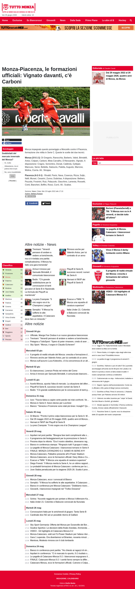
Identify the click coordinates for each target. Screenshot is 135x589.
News (34, 191)
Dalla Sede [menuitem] (75, 20)
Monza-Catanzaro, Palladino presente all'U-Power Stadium (57, 454)
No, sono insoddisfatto (13, 172)
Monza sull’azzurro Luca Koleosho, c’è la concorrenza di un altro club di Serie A (66, 361)
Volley (96, 245)
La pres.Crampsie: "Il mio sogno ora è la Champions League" (42, 302)
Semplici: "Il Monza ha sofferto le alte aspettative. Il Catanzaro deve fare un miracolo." (69, 483)
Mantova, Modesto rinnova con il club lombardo (52, 540)
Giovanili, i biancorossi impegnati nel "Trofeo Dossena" (55, 489)
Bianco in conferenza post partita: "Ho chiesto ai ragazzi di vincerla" (61, 550)
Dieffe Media (70, 583)
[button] (12, 176)
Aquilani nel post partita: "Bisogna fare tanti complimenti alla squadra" (62, 435)
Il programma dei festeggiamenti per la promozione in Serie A (58, 438)
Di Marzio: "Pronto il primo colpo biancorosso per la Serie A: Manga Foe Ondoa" (67, 416)
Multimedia (98, 287)
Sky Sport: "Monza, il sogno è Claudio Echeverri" (52, 345)
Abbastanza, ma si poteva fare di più (11, 167)
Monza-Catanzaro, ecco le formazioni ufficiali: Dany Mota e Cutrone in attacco (66, 457)
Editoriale (97, 68)
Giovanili (97, 266)
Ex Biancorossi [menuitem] (34, 20)
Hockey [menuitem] (122, 20)
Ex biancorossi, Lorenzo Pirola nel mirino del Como (53, 371)
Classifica (7, 265)
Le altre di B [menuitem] (108, 20)
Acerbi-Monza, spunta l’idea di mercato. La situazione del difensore (61, 384)
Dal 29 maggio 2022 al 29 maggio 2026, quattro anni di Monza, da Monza (64, 419)
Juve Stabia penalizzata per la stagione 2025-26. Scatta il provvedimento (63, 469)
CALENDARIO (73, 579)
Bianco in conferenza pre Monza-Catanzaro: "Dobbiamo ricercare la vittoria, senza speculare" (73, 486)
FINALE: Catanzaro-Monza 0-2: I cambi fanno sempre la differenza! (61, 560)
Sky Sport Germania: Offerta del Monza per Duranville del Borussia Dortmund (66, 525)
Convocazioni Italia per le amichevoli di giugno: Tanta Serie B (58, 512)
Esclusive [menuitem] (17, 20)
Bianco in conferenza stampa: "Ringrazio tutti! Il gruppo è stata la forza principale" (67, 445)
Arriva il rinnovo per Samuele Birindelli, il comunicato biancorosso (43, 272)
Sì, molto (8, 163)
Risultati (12, 181)
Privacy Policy (75, 574)
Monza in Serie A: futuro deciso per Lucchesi (50, 403)
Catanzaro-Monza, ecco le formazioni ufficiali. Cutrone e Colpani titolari (63, 563)
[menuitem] (131, 20)
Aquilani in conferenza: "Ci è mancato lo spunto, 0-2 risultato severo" (61, 553)
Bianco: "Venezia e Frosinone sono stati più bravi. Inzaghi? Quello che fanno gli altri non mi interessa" (77, 406)
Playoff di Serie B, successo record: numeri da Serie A (78, 272)
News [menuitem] (62, 20)
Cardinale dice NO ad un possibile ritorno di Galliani (54, 515)
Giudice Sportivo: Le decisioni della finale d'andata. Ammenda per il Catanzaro (66, 528)
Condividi (32, 203)
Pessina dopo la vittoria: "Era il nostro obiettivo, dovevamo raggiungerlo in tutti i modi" (69, 441)
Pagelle (96, 225)
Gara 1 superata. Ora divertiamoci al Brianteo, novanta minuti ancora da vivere (66, 537)
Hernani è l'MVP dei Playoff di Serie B (47, 422)
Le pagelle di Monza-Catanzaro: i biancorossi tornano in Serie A (59, 448)
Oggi (94, 163)
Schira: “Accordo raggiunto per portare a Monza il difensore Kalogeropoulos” (65, 499)
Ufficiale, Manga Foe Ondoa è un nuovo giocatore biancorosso (59, 335)
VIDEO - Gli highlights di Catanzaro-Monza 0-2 (51, 531)
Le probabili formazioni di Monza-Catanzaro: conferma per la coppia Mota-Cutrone (68, 466)
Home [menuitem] (5, 20)
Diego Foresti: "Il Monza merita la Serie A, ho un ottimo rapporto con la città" (65, 463)
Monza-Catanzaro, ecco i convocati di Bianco (51, 479)
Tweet (46, 203)
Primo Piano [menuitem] (91, 20)
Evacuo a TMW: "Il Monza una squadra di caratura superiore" (77, 302)
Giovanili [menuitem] (51, 20)
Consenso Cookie (61, 574)
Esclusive (97, 204)
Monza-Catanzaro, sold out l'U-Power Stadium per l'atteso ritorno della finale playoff (68, 534)
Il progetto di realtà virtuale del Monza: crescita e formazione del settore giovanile (67, 354)
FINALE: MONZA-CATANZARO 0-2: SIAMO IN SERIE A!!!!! (57, 451)
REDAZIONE (61, 579)
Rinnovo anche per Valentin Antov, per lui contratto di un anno (77, 252)
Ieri (100, 163)
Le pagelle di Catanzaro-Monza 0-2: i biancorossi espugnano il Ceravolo (63, 556)
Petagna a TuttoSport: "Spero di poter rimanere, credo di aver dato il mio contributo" (68, 341)
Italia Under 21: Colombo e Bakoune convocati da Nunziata (78, 313)
